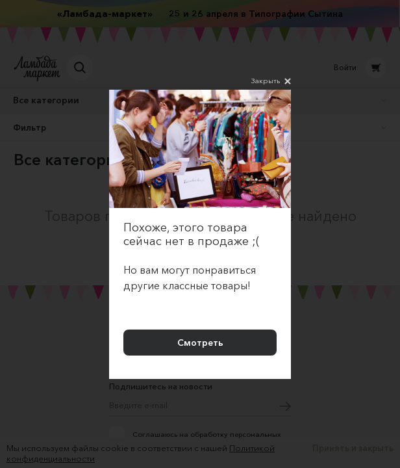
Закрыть (271, 81)
